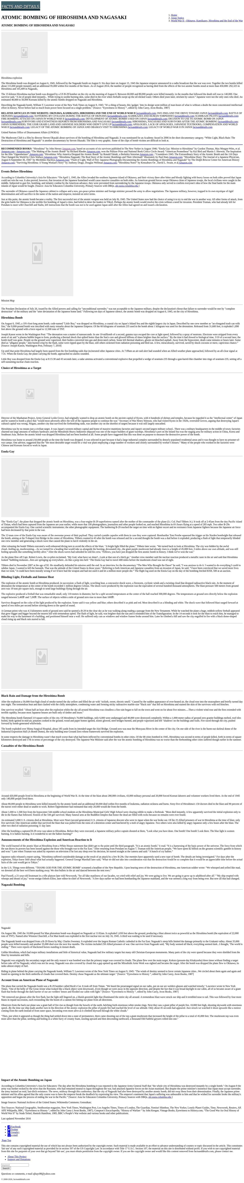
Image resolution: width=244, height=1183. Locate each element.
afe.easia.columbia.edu (127, 186)
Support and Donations (18, 1159)
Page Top (6, 1140)
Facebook (14, 1126)
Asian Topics (177, 18)
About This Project (16, 1156)
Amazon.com (68, 148)
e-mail (12, 1135)
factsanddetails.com (146, 113)
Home (174, 15)
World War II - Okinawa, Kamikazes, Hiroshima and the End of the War (207, 20)
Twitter (12, 1129)
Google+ (13, 1132)
